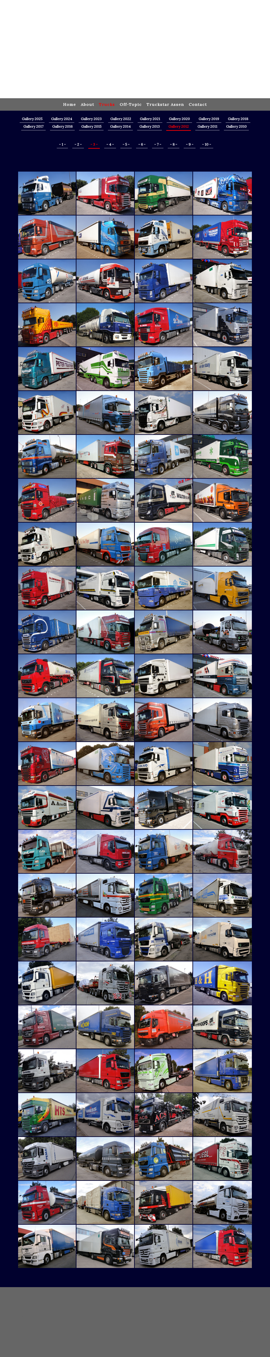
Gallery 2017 (33, 126)
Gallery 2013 (149, 126)
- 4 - (110, 144)
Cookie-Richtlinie (50, 1316)
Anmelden (244, 1321)
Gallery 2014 (120, 126)
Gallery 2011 (207, 126)
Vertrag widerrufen (80, 1316)
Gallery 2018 (238, 119)
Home (69, 104)
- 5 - (126, 144)
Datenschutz (27, 1316)
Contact (198, 104)
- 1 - (62, 144)
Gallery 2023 (91, 119)
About (87, 104)
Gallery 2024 (61, 119)
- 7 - (157, 144)
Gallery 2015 (91, 126)
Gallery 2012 (178, 126)
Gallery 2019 (209, 119)
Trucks (107, 104)
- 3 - (94, 144)
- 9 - (189, 144)
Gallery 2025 (32, 119)
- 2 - (78, 144)
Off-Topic (131, 104)
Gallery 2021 (150, 119)
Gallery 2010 (236, 126)
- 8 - (173, 144)
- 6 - (141, 144)
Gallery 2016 (62, 126)
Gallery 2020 (179, 119)
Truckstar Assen (165, 104)
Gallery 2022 (120, 119)
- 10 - (206, 144)
